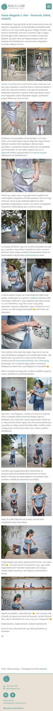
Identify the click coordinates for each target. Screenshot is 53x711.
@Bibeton (35, 298)
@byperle (43, 669)
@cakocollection (32, 255)
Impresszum (8, 700)
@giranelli (5, 153)
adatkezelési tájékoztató (14, 703)
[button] (49, 6)
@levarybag (44, 361)
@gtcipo (35, 144)
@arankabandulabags (25, 361)
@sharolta (26, 417)
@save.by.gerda (40, 153)
